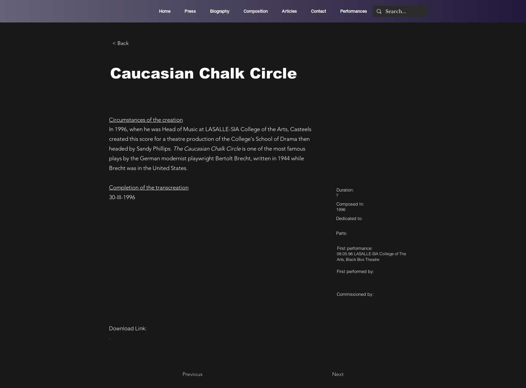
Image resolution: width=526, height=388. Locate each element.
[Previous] (204, 374)
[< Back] (134, 43)
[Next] (327, 374)
